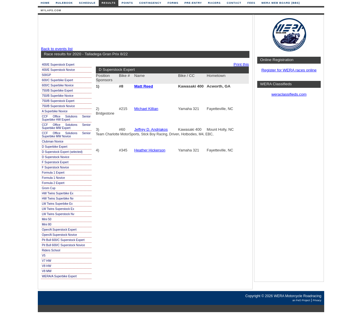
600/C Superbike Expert (57, 80)
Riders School (51, 250)
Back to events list (57, 49)
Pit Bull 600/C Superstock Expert (63, 240)
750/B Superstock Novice (58, 106)
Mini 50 (46, 219)
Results (108, 2)
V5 (43, 255)
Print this (241, 64)
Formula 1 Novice (53, 177)
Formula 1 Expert (53, 172)
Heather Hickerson (149, 150)
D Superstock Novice (55, 157)
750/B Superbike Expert (57, 90)
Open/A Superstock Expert (59, 229)
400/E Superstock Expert (58, 64)
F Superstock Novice (55, 167)
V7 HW (46, 260)
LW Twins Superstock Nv (58, 214)
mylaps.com (51, 10)
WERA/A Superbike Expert (59, 276)
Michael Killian (146, 109)
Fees (251, 2)
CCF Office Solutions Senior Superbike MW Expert (66, 126)
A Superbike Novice (55, 111)
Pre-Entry (193, 2)
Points (127, 2)
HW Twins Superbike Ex (57, 193)
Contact (234, 2)
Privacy (317, 300)
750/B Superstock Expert (58, 101)
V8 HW (46, 265)
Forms (172, 2)
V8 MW (46, 271)
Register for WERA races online (288, 70)
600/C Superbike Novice (58, 85)
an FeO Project (301, 300)
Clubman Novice (53, 141)
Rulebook (64, 2)
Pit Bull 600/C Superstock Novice (63, 245)
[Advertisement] (144, 31)
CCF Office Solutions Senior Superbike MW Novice (66, 135)
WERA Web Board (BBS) (280, 2)
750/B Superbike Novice (57, 95)
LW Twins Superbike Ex (57, 203)
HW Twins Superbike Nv (58, 198)
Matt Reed (143, 86)
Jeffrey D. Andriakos (151, 129)
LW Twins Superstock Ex (58, 208)
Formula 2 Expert (53, 183)
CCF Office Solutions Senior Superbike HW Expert (66, 118)
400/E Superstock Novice (58, 69)
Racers (214, 2)
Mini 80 (46, 224)
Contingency (150, 2)
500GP (46, 75)
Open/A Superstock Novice (59, 234)
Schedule (87, 2)
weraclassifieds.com (289, 94)
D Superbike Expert (54, 146)
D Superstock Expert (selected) (62, 151)
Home (45, 2)
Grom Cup (48, 188)
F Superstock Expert (55, 162)
